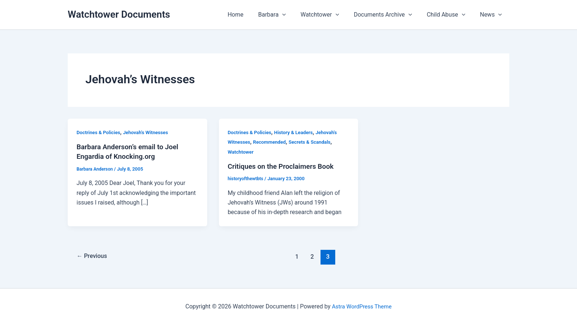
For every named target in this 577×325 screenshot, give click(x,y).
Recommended (271, 142)
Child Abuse (450, 14)
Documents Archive (390, 14)
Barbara (285, 14)
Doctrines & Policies (100, 132)
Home (251, 14)
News (492, 14)
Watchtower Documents (119, 14)
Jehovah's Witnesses (150, 132)
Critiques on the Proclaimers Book (284, 166)
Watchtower (330, 14)
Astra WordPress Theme (361, 306)
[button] (295, 14)
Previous (93, 256)
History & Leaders (297, 132)
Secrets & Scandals (314, 142)
